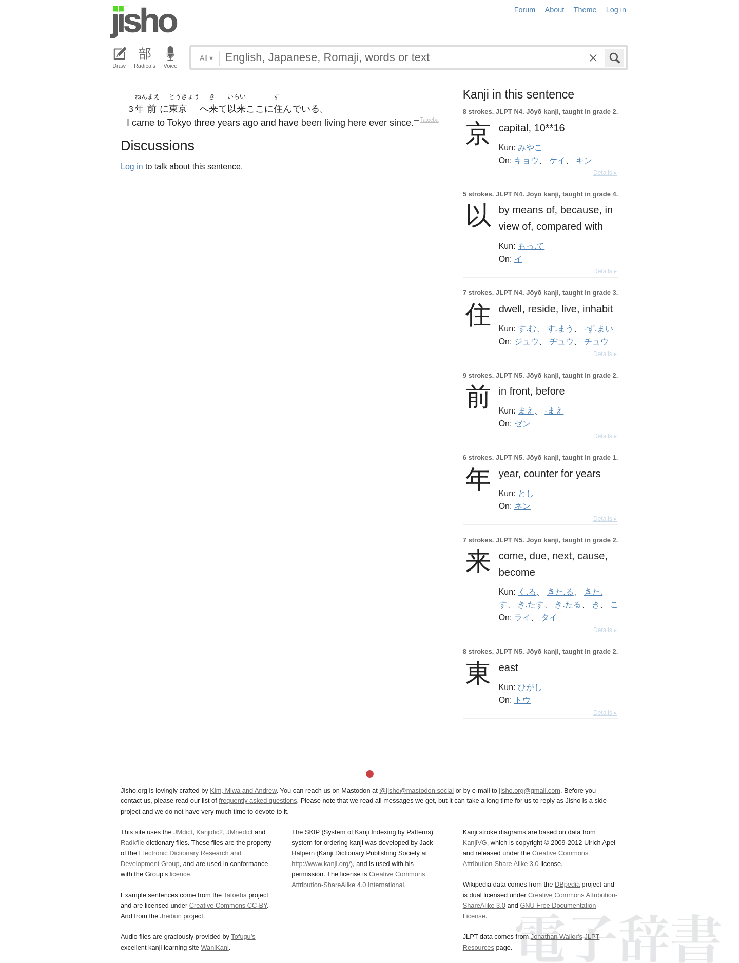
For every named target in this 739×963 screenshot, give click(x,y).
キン (584, 160)
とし (526, 493)
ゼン (522, 423)
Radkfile (132, 843)
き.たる (567, 604)
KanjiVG (475, 843)
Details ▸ (605, 172)
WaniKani (215, 947)
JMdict (182, 832)
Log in (616, 10)
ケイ (557, 160)
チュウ (596, 341)
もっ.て (531, 245)
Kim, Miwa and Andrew (243, 790)
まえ (526, 410)
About (555, 10)
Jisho (144, 22)
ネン (522, 506)
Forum (525, 10)
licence (180, 874)
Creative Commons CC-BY (228, 905)
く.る (527, 591)
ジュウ (526, 341)
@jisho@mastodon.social (416, 790)
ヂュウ (561, 341)
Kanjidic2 (209, 832)
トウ (522, 699)
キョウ (526, 160)
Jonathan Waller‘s (556, 936)
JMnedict (239, 832)
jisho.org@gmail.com (529, 790)
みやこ (530, 147)
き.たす (530, 604)
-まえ (553, 410)
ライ (522, 617)
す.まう (560, 328)
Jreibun (171, 916)
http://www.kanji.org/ (321, 864)
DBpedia (567, 884)
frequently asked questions (258, 800)
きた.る (560, 591)
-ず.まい (598, 328)
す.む (527, 328)
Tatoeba (429, 120)
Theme (585, 10)
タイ (549, 617)
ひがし (530, 687)
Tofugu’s (243, 936)
